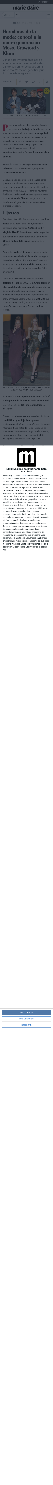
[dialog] (26, 965)
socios (24, 476)
